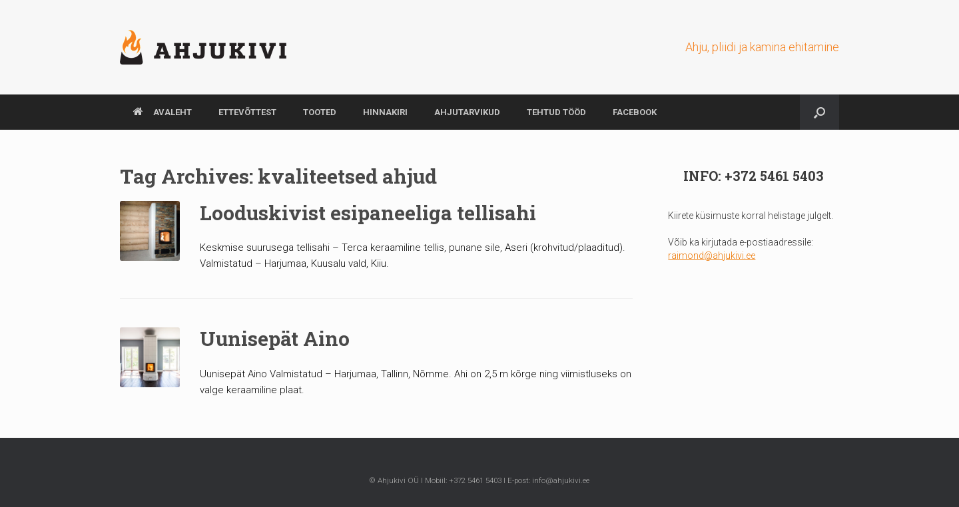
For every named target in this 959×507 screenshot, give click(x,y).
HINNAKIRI (385, 112)
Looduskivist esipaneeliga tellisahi (368, 213)
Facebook (635, 112)
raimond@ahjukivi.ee (711, 255)
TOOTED (319, 112)
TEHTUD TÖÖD (556, 112)
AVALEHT (162, 112)
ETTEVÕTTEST (247, 112)
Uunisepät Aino (275, 338)
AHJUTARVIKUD (467, 112)
